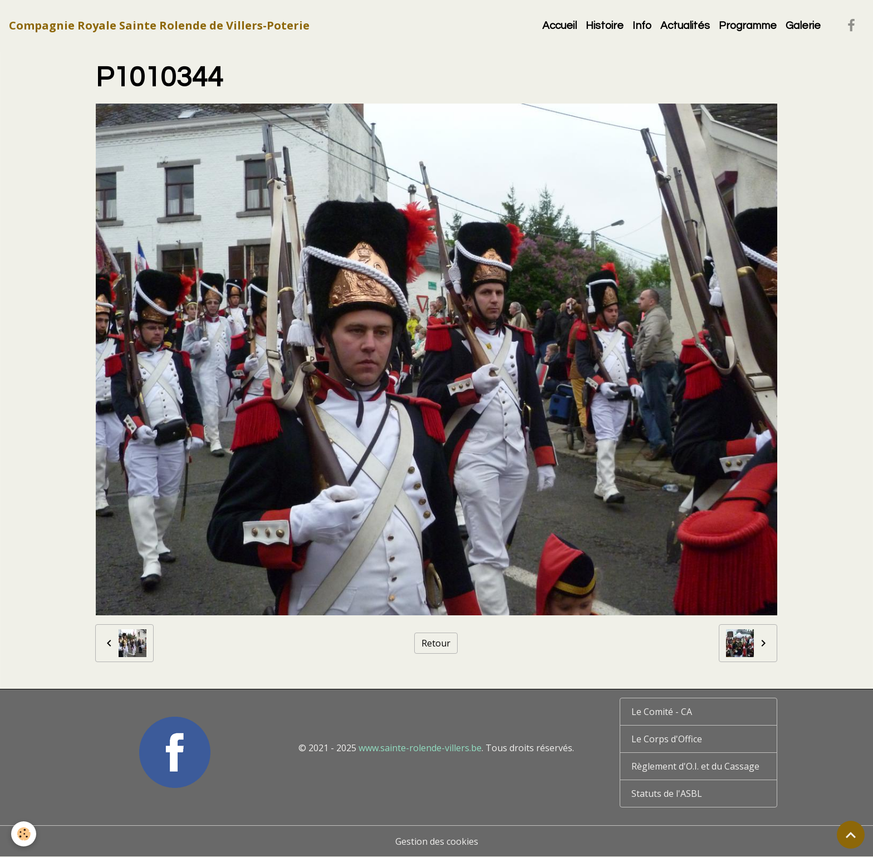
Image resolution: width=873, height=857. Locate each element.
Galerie (803, 25)
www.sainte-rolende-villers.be (420, 748)
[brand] (159, 25)
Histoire (605, 25)
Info (641, 25)
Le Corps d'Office (666, 739)
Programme (748, 25)
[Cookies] (23, 833)
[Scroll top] (851, 835)
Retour (435, 643)
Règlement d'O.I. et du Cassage (695, 766)
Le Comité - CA (661, 712)
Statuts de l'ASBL (666, 793)
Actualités (685, 25)
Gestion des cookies (436, 841)
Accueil (559, 25)
